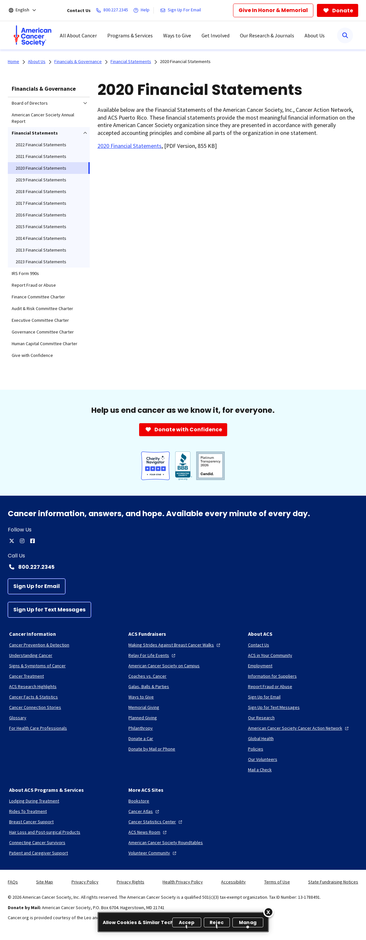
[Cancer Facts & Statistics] (33, 697)
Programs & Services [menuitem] (130, 35)
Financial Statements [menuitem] (35, 133)
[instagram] (22, 541)
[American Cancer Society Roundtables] (165, 842)
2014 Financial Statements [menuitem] (41, 238)
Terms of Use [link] (277, 882)
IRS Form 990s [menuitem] (25, 273)
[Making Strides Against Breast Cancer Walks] (175, 645)
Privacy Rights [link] (130, 882)
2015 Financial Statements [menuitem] (41, 226)
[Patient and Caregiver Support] (38, 853)
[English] (27, 10)
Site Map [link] (44, 882)
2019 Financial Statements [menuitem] (41, 180)
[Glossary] (17, 718)
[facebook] (32, 541)
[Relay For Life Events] (152, 655)
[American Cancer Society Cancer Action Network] (299, 728)
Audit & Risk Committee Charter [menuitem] (42, 308)
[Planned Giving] (142, 718)
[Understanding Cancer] (30, 655)
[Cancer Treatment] (26, 676)
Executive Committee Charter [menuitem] (40, 320)
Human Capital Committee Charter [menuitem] (44, 343)
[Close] (268, 912)
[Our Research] (261, 718)
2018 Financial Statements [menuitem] (41, 191)
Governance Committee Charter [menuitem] (43, 332)
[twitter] (12, 541)
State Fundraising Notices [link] (333, 882)
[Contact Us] (258, 645)
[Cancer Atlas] (144, 811)
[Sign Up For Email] (182, 10)
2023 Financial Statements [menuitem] (41, 262)
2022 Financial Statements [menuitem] (41, 145)
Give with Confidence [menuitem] (32, 355)
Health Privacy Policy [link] (183, 882)
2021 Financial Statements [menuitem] (41, 156)
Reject (217, 923)
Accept (187, 923)
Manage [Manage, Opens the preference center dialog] (247, 923)
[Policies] (255, 749)
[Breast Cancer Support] (31, 822)
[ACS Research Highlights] (33, 686)
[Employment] (260, 666)
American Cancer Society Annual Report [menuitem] (43, 118)
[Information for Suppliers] (272, 676)
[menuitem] (32, 35)
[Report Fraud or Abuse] (270, 686)
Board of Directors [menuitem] (30, 103)
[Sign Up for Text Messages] (49, 610)
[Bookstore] (138, 801)
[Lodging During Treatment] (34, 801)
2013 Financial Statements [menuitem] (41, 250)
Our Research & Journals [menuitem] (267, 35)
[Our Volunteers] (262, 759)
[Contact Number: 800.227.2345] (183, 567)
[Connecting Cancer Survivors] (37, 842)
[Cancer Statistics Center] (156, 822)
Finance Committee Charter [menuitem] (38, 297)
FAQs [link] (13, 882)
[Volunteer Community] (153, 853)
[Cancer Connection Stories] (35, 707)
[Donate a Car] (140, 738)
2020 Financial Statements (185, 61)
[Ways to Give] (141, 697)
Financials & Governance (44, 88)
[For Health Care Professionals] (38, 728)
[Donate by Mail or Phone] (151, 749)
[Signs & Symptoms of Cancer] (37, 666)
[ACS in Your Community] (270, 655)
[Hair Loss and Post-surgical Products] (44, 832)
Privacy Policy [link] (85, 882)
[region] (183, 922)
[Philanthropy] (140, 728)
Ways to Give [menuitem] (177, 35)
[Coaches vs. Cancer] (147, 676)
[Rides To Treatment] (28, 811)
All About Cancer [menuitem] (78, 35)
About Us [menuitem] (315, 35)
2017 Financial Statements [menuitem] (41, 203)
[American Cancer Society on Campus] (164, 666)
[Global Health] (261, 738)
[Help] (142, 10)
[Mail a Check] (260, 770)
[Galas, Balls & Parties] (148, 686)
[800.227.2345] (113, 10)
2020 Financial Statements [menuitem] (41, 168)
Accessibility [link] (233, 882)
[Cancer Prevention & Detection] (39, 645)
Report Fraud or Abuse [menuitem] (34, 285)
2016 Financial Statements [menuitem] (41, 215)
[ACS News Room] (148, 832)
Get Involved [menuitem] (215, 35)
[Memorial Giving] (143, 707)
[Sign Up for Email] (36, 586)
